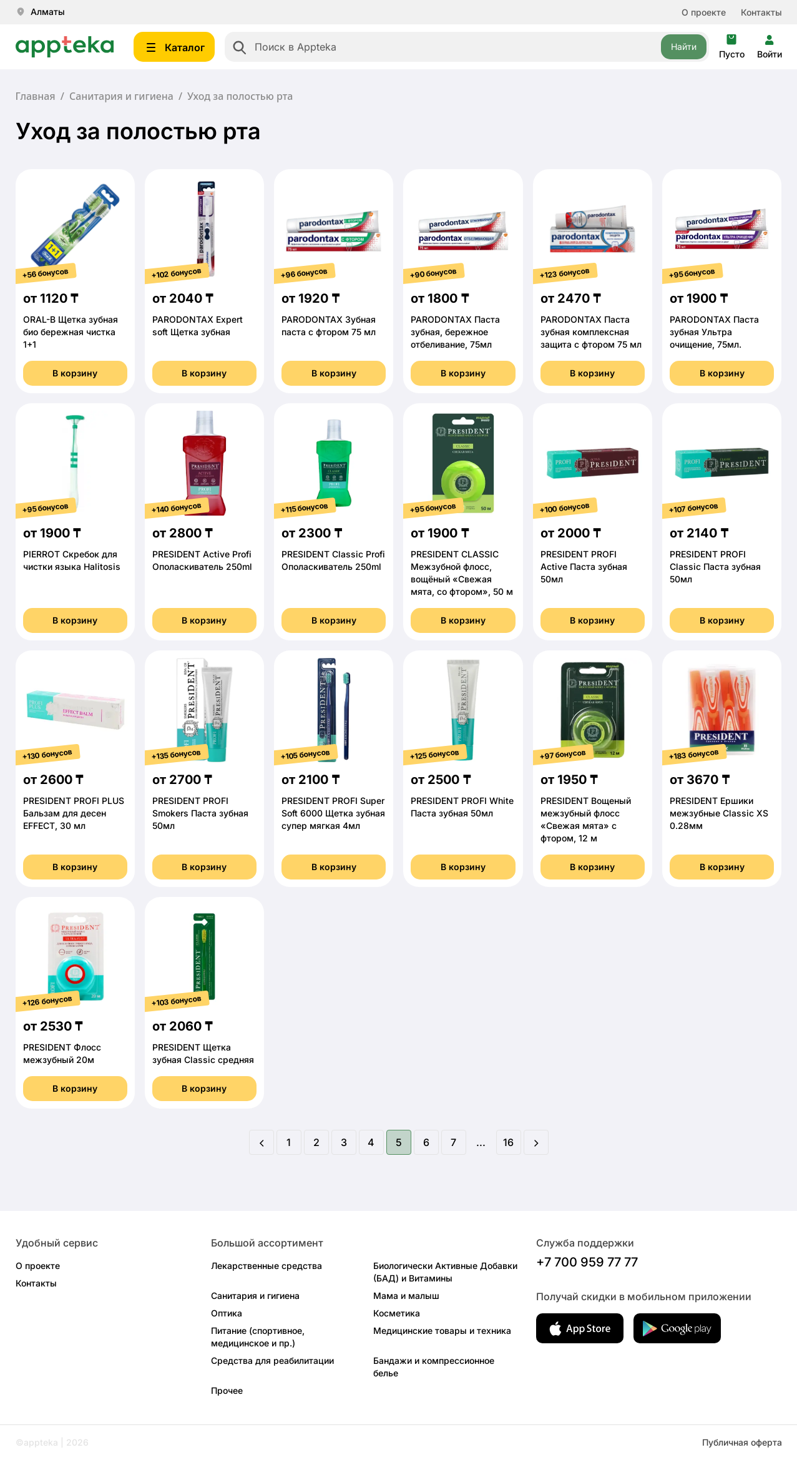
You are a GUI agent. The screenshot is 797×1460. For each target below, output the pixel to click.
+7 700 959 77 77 (587, 1262)
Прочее (227, 1390)
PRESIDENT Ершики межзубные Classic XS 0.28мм (719, 813)
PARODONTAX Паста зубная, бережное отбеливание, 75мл (455, 332)
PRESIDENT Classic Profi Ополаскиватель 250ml (333, 560)
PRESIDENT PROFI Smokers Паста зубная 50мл (200, 813)
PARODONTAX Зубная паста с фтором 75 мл (328, 325)
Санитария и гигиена (121, 96)
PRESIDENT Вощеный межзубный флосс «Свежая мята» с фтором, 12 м (585, 819)
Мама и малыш (406, 1295)
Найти (684, 46)
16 (508, 1142)
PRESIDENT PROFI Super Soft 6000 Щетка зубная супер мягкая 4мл (333, 813)
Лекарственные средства (266, 1265)
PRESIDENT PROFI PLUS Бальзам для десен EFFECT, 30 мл (73, 813)
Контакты (761, 12)
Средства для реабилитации (272, 1360)
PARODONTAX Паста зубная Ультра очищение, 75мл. (714, 332)
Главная (36, 96)
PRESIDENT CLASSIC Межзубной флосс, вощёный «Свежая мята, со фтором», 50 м (462, 573)
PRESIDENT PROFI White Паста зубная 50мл (462, 806)
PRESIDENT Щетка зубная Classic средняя (203, 1053)
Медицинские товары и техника (442, 1330)
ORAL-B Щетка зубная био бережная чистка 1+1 (70, 332)
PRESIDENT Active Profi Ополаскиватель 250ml (202, 560)
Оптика (226, 1313)
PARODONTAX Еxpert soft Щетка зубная (197, 325)
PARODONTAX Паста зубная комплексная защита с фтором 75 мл (591, 332)
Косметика (396, 1313)
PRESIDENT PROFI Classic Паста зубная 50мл (715, 566)
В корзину (74, 373)
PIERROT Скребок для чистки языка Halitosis (71, 560)
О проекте (704, 12)
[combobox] (467, 47)
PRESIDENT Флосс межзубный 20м (62, 1053)
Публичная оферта (742, 1442)
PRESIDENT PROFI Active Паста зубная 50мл (583, 566)
